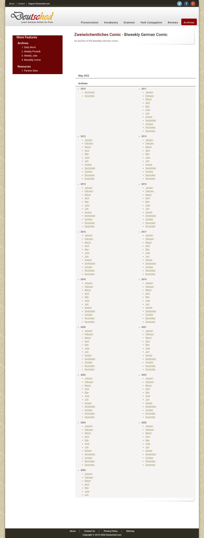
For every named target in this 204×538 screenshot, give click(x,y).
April (147, 102)
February (149, 95)
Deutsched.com (114, 535)
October (149, 124)
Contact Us (89, 531)
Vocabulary (111, 22)
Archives (189, 22)
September (150, 120)
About (12, 4)
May (147, 106)
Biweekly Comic (32, 60)
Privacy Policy (111, 531)
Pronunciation (89, 22)
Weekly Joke (30, 55)
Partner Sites (31, 70)
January (149, 92)
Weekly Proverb (32, 51)
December (90, 95)
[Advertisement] (135, 59)
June (147, 109)
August (148, 116)
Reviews (173, 22)
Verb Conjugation (151, 22)
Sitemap (130, 531)
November (90, 92)
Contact (21, 4)
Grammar (129, 22)
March (148, 99)
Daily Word (29, 47)
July (147, 113)
